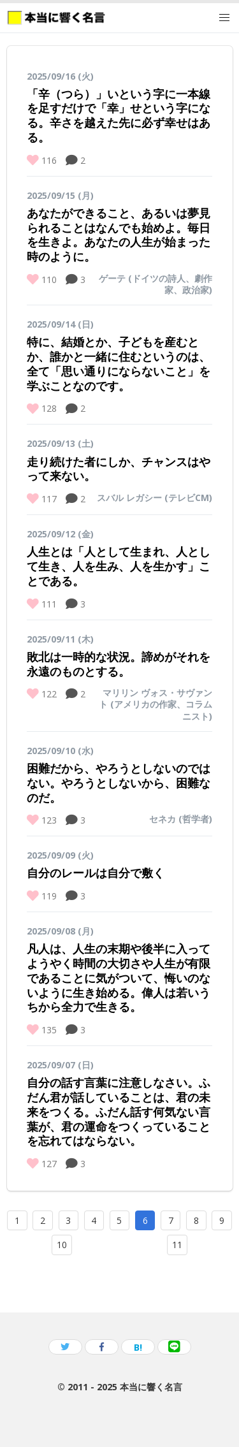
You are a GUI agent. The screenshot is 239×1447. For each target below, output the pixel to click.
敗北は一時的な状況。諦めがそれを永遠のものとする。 (118, 664)
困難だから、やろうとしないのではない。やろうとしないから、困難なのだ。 (118, 782)
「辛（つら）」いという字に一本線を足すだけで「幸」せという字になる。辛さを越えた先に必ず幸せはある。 (118, 115)
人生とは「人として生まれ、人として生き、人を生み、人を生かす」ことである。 (118, 566)
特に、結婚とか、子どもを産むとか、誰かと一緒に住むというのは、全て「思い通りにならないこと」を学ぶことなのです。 (118, 363)
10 (62, 1245)
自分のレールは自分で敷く (95, 872)
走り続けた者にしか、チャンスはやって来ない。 (118, 469)
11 (177, 1245)
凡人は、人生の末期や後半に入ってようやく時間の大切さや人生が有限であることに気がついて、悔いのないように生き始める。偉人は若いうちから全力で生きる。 (118, 977)
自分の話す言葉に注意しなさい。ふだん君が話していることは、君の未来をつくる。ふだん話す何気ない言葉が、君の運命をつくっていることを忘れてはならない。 (118, 1111)
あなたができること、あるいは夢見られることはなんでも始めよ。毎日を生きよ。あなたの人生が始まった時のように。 (118, 234)
